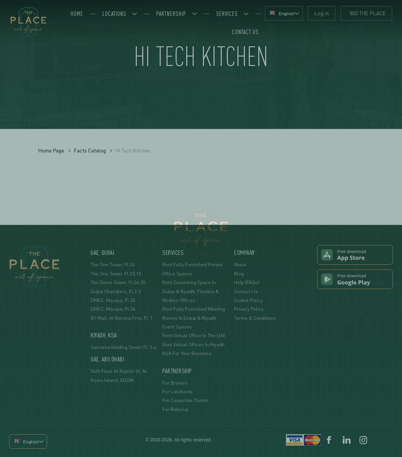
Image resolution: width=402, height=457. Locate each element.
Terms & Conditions (255, 318)
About (240, 264)
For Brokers (175, 383)
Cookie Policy (248, 300)
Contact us (245, 32)
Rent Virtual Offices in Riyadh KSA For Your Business (193, 348)
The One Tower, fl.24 (113, 264)
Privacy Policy (249, 309)
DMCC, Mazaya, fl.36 (113, 309)
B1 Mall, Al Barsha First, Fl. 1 (122, 318)
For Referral (175, 409)
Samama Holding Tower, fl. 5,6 (123, 347)
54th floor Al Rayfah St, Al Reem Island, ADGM (119, 375)
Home (77, 13)
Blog (239, 273)
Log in (321, 13)
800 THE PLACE (366, 13)
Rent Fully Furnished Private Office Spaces (192, 268)
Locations (114, 13)
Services (227, 13)
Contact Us (246, 291)
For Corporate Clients (185, 400)
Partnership (171, 13)
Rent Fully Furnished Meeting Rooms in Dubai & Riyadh (193, 313)
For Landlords (177, 391)
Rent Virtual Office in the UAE (194, 335)
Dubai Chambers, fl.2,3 (116, 291)
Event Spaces (177, 327)
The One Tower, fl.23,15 (116, 273)
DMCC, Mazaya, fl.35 (113, 300)
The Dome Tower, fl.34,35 (118, 282)
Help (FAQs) (246, 282)
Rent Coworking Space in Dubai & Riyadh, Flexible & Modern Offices (190, 291)
